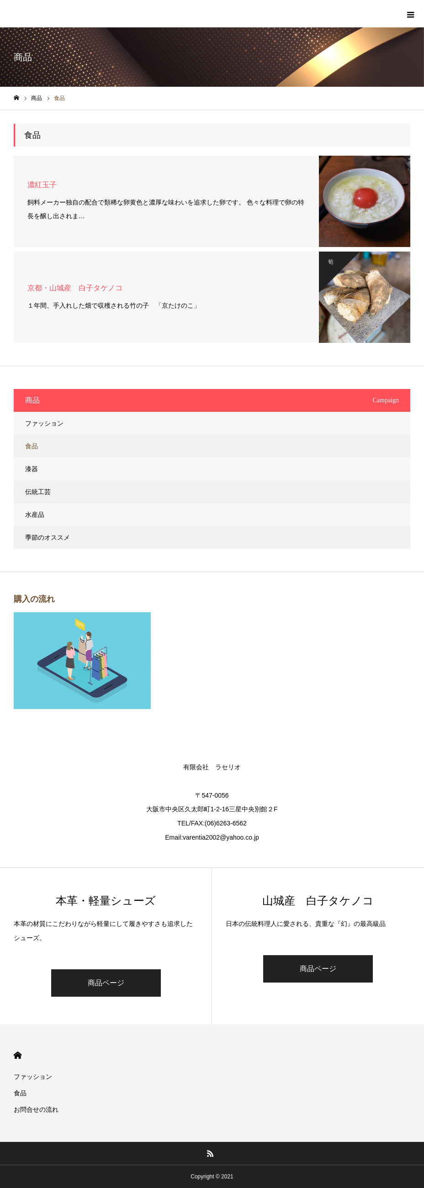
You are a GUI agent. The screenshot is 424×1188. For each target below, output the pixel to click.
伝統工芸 (38, 491)
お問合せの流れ (36, 1109)
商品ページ (106, 983)
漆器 (31, 469)
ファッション (44, 423)
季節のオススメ (47, 537)
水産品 (34, 514)
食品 (31, 446)
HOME (17, 1055)
